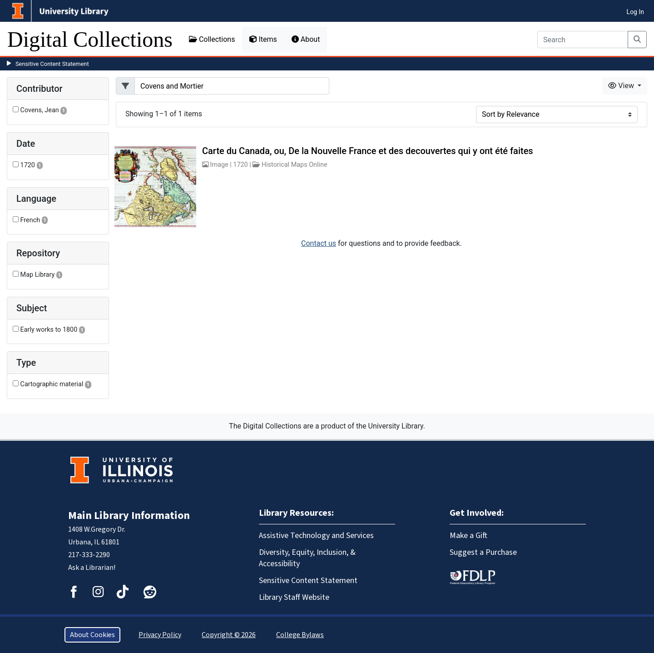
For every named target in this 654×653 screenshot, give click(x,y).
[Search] (582, 39)
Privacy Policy (160, 635)
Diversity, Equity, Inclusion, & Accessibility (307, 558)
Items (263, 39)
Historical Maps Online (294, 165)
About (306, 39)
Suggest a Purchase (483, 552)
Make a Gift (468, 535)
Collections (212, 39)
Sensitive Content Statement (52, 63)
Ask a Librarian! (91, 568)
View (622, 85)
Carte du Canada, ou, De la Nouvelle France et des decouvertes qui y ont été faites (367, 150)
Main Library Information (129, 515)
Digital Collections (90, 39)
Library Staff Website (294, 597)
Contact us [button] (318, 243)
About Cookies (92, 635)
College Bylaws (300, 635)
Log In (635, 11)
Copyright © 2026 (229, 635)
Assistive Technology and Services (316, 535)
